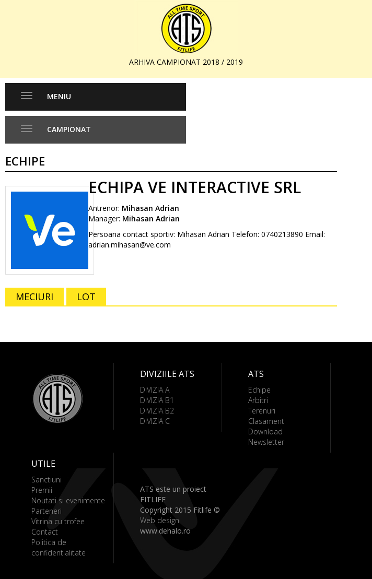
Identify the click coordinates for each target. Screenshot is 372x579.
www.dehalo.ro (165, 531)
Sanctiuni (46, 480)
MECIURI (34, 296)
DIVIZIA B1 (157, 400)
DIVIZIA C (155, 421)
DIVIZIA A (154, 390)
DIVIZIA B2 (157, 411)
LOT (86, 296)
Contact (44, 532)
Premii (41, 490)
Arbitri (258, 400)
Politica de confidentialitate (58, 547)
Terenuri (261, 411)
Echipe (259, 390)
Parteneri (46, 511)
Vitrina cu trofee (58, 521)
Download (265, 431)
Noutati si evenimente (68, 500)
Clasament (266, 421)
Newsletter (266, 442)
